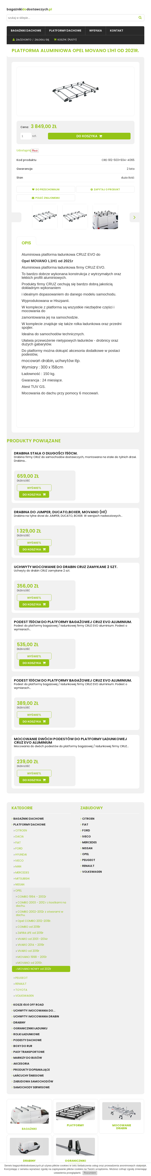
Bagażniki (29, 1038)
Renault (88, 788)
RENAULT (21, 906)
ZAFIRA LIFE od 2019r (30, 855)
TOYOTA (21, 912)
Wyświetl (90, 481)
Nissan (87, 770)
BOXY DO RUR (22, 968)
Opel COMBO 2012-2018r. (34, 843)
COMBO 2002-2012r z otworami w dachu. (39, 835)
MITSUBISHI (22, 801)
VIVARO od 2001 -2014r (32, 861)
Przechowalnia (69, 1126)
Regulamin (15, 1119)
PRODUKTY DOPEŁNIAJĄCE (31, 992)
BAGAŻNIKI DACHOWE (28, 741)
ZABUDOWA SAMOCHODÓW (33, 1003)
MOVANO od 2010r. (29, 885)
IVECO (19, 783)
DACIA (19, 759)
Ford (86, 753)
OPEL (18, 813)
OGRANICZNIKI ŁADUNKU (30, 950)
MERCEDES (22, 795)
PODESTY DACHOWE (27, 962)
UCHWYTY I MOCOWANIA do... (34, 933)
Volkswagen (92, 794)
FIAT (18, 765)
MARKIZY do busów (27, 980)
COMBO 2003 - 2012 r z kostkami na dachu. (41, 826)
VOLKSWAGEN (24, 918)
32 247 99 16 (128, 1130)
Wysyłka (39, 1119)
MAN (18, 789)
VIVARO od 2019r (28, 873)
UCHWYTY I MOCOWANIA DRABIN (36, 939)
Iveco (86, 759)
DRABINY (19, 945)
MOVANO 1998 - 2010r (32, 879)
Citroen (88, 741)
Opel (85, 776)
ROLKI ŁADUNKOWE (26, 956)
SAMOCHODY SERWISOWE (31, 1009)
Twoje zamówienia (71, 1119)
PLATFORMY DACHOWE (29, 747)
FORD (19, 771)
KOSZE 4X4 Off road (28, 927)
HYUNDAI (21, 777)
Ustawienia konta (71, 1123)
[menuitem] (26, 30)
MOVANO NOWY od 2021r (34, 891)
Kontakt (12, 1123)
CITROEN (21, 753)
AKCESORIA (21, 986)
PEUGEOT (21, 900)
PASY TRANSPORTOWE (28, 974)
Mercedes (89, 764)
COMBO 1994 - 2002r (31, 819)
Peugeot (88, 782)
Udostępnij (24, 150)
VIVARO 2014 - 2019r (30, 867)
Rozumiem (90, 1172)
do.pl (41, 9)
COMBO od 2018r (28, 849)
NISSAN (19, 807)
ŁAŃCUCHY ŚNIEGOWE (28, 998)
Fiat (85, 747)
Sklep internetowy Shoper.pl (70, 1158)
